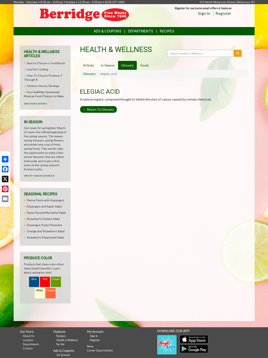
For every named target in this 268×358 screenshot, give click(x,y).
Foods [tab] (144, 65)
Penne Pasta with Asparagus (45, 200)
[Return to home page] (85, 15)
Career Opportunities (100, 350)
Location (28, 340)
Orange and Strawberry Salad (45, 231)
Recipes (167, 31)
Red (45, 279)
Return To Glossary (98, 109)
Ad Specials (63, 355)
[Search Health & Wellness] (200, 53)
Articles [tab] (88, 65)
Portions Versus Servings (43, 86)
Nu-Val (60, 344)
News (90, 346)
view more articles (35, 103)
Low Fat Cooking (37, 69)
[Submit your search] (238, 53)
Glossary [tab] (127, 65)
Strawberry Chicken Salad (43, 218)
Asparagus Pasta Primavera (44, 225)
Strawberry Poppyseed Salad (45, 237)
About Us (28, 336)
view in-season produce (39, 175)
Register (223, 13)
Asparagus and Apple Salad (44, 206)
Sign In (204, 13)
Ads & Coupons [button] (107, 31)
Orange (50, 290)
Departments (31, 344)
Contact (28, 348)
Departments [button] (140, 31)
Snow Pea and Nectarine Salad (46, 212)
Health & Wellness (67, 340)
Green (56, 279)
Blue (34, 279)
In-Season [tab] (108, 65)
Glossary (89, 74)
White (39, 290)
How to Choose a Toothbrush (46, 63)
